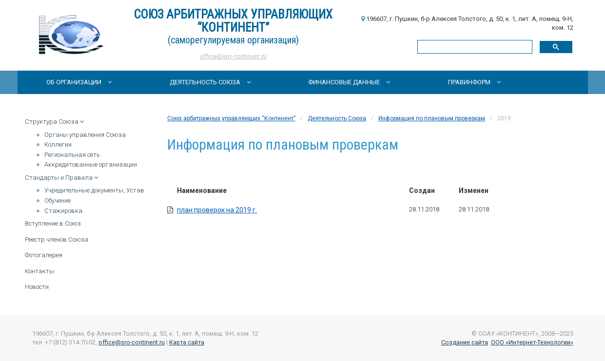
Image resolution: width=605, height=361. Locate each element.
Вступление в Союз (53, 223)
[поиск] (474, 46)
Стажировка (63, 210)
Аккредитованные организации (90, 164)
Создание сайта (464, 342)
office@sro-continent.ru (233, 56)
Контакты (39, 271)
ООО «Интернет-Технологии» (532, 342)
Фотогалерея (43, 255)
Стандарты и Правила (61, 177)
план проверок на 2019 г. (217, 210)
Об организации (79, 82)
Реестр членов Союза (56, 239)
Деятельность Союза (210, 82)
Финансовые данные (349, 82)
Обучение (57, 200)
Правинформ (474, 82)
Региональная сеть (72, 154)
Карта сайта (186, 342)
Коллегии (58, 144)
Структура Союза (54, 121)
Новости (37, 286)
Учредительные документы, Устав (94, 190)
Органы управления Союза (85, 134)
